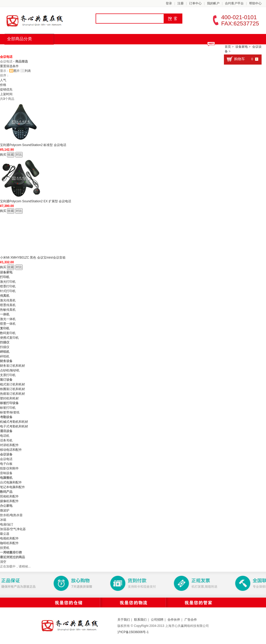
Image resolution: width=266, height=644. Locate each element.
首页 (14, 49)
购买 (3, 154)
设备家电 (241, 47)
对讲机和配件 (9, 445)
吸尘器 (4, 534)
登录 (169, 3)
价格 (3, 85)
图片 (14, 71)
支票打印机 (8, 375)
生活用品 (121, 49)
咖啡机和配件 (9, 543)
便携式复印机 (9, 338)
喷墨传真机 (8, 305)
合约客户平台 (234, 3)
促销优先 (6, 89)
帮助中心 (255, 3)
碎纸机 (4, 356)
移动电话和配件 (11, 450)
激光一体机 (8, 319)
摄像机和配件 (9, 501)
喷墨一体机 (8, 324)
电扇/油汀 (6, 524)
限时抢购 (66, 49)
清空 (3, 562)
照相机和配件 (9, 496)
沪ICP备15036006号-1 (133, 632)
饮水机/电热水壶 (11, 515)
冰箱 (3, 520)
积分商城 (176, 49)
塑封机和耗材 (9, 398)
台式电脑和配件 (11, 482)
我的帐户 (213, 3)
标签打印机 (8, 408)
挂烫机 (4, 548)
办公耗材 (93, 49)
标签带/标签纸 (9, 412)
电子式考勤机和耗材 (14, 426)
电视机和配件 (9, 538)
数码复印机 (8, 333)
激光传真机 (8, 300)
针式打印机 (8, 291)
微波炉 (4, 510)
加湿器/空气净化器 (13, 529)
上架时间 (6, 94)
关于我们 (123, 619)
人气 (3, 80)
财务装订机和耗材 (12, 366)
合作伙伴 (174, 619)
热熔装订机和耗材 (12, 394)
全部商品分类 (19, 39)
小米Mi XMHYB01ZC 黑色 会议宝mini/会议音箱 (32, 257)
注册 (180, 3)
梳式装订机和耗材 (12, 384)
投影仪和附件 (9, 468)
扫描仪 (4, 347)
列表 (26, 71)
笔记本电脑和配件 (12, 487)
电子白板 (6, 464)
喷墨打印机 (8, 286)
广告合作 (190, 619)
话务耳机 (6, 440)
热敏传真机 (8, 309)
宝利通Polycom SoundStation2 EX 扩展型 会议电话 (35, 201)
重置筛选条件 (9, 66)
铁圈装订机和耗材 (12, 389)
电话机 (4, 436)
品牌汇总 (38, 49)
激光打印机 (8, 281)
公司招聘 (157, 619)
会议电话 (6, 57)
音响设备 (6, 473)
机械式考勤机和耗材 (14, 422)
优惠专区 (148, 49)
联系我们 (140, 619)
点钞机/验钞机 (9, 370)
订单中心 (195, 3)
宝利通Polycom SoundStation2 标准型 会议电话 (33, 145)
